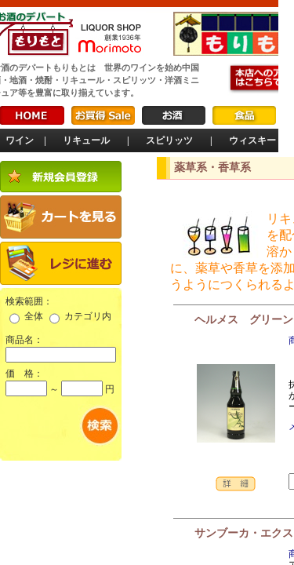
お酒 (173, 115)
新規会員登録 (61, 176)
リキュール (86, 140)
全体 (33, 316)
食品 (244, 115)
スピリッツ (169, 140)
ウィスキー (252, 140)
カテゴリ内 (87, 316)
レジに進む (61, 263)
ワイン (19, 140)
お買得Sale (103, 115)
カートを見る (61, 217)
